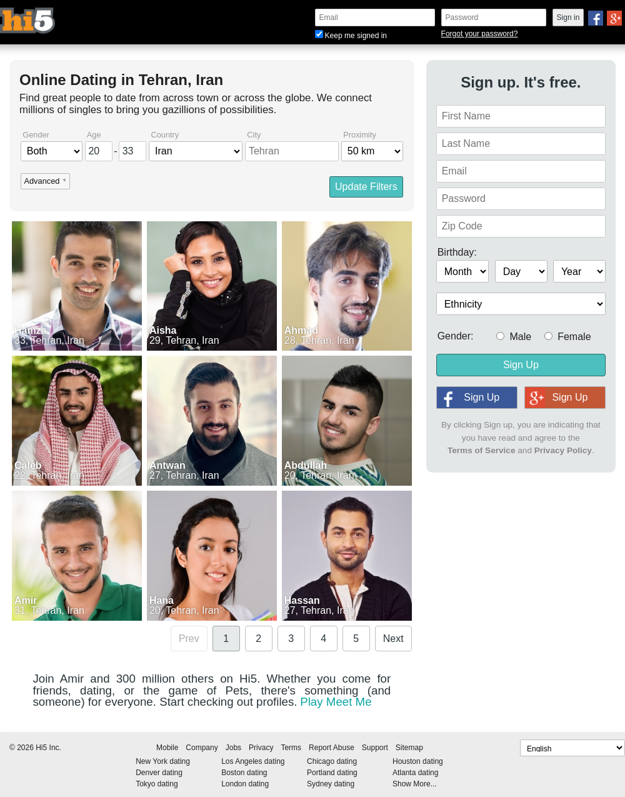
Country (165, 135)
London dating (245, 783)
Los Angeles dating (252, 761)
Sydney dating (330, 783)
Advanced (41, 181)
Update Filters (366, 186)
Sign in (568, 17)
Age (94, 135)
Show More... (414, 783)
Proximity (359, 135)
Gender (35, 135)
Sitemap (409, 747)
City (254, 135)
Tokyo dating (157, 783)
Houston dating (417, 761)
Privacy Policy (563, 450)
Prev (189, 638)
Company (202, 747)
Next (393, 638)
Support (375, 747)
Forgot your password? (479, 33)
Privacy (261, 747)
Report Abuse (331, 747)
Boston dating (244, 772)
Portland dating (332, 772)
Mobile (167, 747)
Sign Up (521, 364)
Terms (291, 747)
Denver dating (159, 772)
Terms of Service (482, 450)
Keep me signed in (351, 35)
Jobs (233, 747)
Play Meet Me (335, 701)
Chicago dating (332, 761)
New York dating (163, 761)
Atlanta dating (415, 772)
